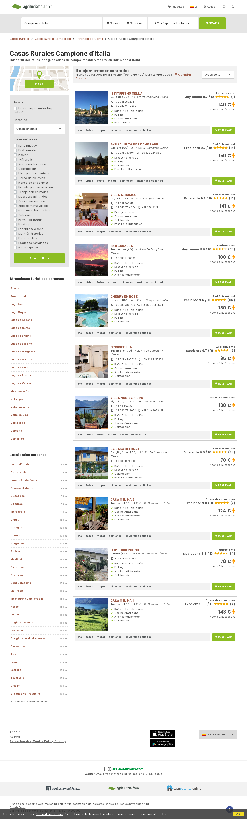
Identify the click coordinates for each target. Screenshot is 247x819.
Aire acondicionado (30, 164)
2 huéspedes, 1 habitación (173, 23)
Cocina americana (29, 201)
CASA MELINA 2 (122, 499)
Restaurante (25, 150)
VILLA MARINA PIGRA (127, 398)
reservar (223, 130)
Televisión (23, 215)
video (89, 180)
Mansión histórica (28, 234)
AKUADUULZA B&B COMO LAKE (134, 144)
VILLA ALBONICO (124, 195)
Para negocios (26, 247)
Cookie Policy (18, 807)
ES (196, 6)
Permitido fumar (28, 220)
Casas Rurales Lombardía (53, 39)
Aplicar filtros (39, 258)
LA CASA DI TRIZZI (125, 448)
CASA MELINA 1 (122, 600)
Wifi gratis (23, 159)
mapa (39, 84)
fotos (89, 130)
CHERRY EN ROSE (124, 296)
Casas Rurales (20, 39)
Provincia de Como (89, 39)
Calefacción (25, 169)
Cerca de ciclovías (29, 178)
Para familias (25, 238)
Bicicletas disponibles (31, 183)
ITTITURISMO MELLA (127, 93)
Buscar (212, 23)
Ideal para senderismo (32, 173)
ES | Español (222, 734)
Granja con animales (31, 192)
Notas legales (105, 803)
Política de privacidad (129, 803)
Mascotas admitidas (30, 197)
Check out (135, 23)
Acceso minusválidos (31, 206)
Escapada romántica (31, 243)
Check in (114, 23)
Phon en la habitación (32, 210)
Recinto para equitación (33, 187)
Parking (21, 224)
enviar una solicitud (138, 130)
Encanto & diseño (29, 229)
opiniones (115, 130)
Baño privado (25, 146)
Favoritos (176, 6)
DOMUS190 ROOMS (125, 550)
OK (238, 814)
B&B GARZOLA (122, 246)
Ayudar (210, 6)
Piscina (21, 155)
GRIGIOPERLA (121, 347)
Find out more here (49, 814)
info (79, 130)
